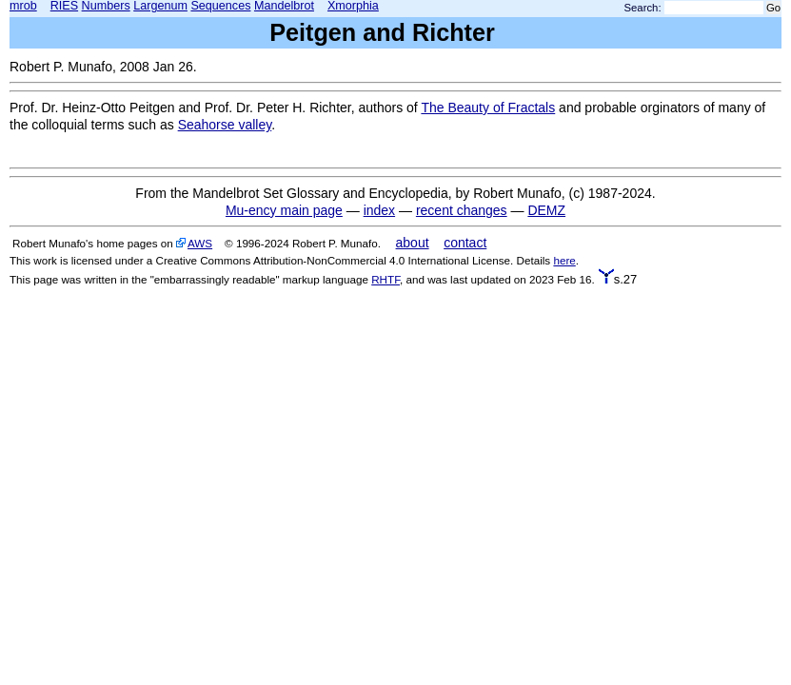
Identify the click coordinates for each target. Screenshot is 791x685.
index (379, 210)
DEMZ (546, 210)
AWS (200, 243)
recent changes (461, 210)
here (564, 260)
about (412, 242)
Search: (643, 7)
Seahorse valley (225, 124)
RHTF (385, 279)
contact (465, 242)
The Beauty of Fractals (488, 107)
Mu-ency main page (284, 210)
